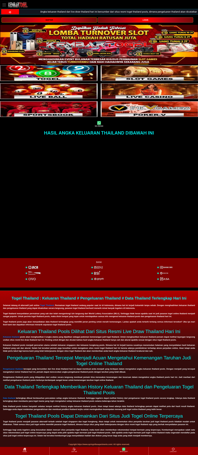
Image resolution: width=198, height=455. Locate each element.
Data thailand (9, 398)
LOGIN (145, 20)
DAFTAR (49, 20)
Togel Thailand (47, 305)
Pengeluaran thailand (13, 369)
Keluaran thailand (11, 337)
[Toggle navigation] (4, 5)
